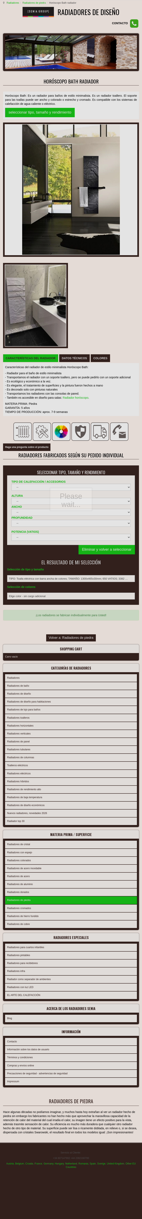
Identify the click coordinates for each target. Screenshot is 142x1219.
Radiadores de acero (18, 664)
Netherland (71, 944)
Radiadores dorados (18, 680)
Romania (83, 944)
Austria (10, 944)
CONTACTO (120, 23)
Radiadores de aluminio (20, 672)
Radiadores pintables (18, 742)
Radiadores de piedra (33, 2)
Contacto (12, 826)
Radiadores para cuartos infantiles (25, 734)
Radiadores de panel (18, 531)
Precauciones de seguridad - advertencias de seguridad (37, 858)
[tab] (30, 155)
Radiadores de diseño (19, 483)
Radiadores (12, 2)
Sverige (101, 944)
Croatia (29, 944)
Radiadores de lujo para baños (23, 499)
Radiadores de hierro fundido (23, 704)
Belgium (19, 944)
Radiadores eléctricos (19, 562)
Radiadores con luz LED (20, 774)
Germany (48, 944)
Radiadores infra (16, 758)
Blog (9, 804)
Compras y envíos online (20, 850)
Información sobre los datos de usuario (28, 834)
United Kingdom (115, 944)
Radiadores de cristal (18, 632)
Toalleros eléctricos (17, 555)
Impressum (13, 866)
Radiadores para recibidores (22, 750)
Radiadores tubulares (18, 539)
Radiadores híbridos (18, 571)
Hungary (59, 944)
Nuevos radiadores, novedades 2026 (27, 602)
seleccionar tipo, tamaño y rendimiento (40, 112)
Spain (93, 944)
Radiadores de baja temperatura (24, 586)
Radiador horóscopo (75, 194)
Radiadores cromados (19, 696)
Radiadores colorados (19, 648)
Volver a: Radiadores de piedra (71, 429)
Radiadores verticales (19, 523)
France (38, 944)
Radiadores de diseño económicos (26, 594)
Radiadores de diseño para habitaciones (29, 491)
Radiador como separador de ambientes (29, 766)
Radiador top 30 (15, 610)
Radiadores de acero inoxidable (24, 656)
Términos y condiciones (20, 842)
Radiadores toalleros (18, 507)
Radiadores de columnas (20, 547)
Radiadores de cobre (18, 712)
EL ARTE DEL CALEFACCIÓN (23, 782)
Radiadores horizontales (20, 515)
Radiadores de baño (18, 475)
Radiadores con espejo (19, 640)
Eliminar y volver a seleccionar (106, 336)
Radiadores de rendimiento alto (24, 579)
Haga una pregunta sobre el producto (26, 228)
